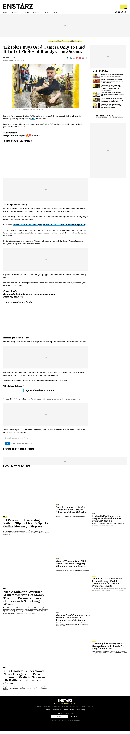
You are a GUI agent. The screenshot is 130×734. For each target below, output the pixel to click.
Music (63, 13)
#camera (36, 138)
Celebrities (33, 13)
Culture (65, 709)
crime (33, 122)
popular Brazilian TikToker (26, 119)
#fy (11, 300)
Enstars (18, 6)
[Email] (83, 61)
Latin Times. (24, 441)
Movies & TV (49, 13)
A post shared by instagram (39, 393)
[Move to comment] (86, 61)
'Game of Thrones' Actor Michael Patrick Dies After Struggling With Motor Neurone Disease (111, 109)
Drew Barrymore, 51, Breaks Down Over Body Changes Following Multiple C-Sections (112, 97)
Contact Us (57, 713)
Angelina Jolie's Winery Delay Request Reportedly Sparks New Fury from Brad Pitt (109, 649)
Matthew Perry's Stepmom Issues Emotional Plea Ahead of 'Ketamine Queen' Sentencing (73, 620)
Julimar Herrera (10, 60)
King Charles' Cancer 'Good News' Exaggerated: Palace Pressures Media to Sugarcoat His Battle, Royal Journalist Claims (112, 91)
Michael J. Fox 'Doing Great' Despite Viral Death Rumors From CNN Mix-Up (106, 521)
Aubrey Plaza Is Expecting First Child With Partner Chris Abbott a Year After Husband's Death (112, 84)
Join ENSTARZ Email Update (65, 716)
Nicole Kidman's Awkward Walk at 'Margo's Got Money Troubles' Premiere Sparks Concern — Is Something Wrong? (23, 601)
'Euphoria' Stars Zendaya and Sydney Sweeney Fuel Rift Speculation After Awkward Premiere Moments (107, 585)
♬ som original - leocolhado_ (18, 144)
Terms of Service (68, 713)
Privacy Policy (80, 713)
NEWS (6, 13)
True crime (20, 447)
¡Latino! (74, 13)
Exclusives (19, 13)
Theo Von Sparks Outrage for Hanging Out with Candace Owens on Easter (112, 78)
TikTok (24, 212)
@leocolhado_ (10, 136)
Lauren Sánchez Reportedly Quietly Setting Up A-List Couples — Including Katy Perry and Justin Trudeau (112, 103)
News (51, 44)
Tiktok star (28, 447)
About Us (48, 713)
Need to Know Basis (104, 119)
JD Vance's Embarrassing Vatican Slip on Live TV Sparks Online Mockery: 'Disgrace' (25, 526)
